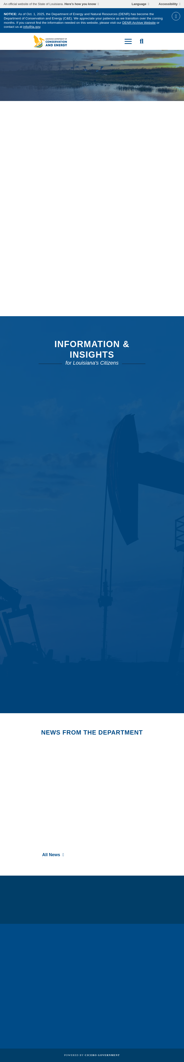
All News (51, 854)
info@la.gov (31, 27)
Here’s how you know (80, 4)
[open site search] (142, 41)
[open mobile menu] (128, 41)
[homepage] (50, 41)
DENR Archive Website (139, 22)
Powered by (92, 1055)
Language (139, 4)
